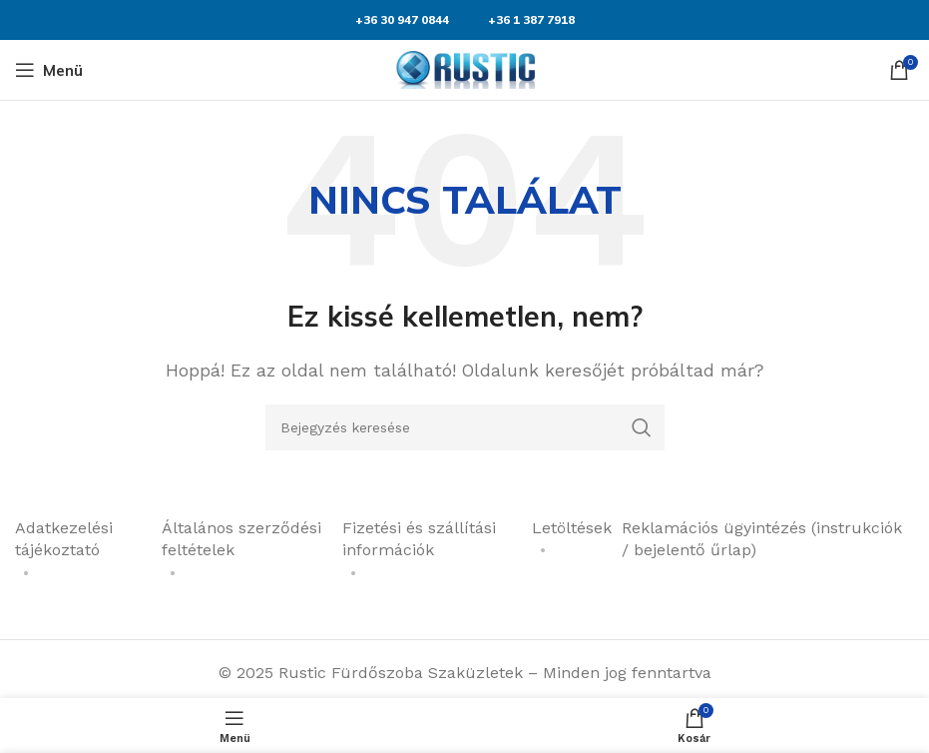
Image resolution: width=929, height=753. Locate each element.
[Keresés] (465, 427)
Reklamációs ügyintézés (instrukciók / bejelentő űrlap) (762, 538)
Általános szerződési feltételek (241, 538)
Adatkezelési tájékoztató (64, 538)
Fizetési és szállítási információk (419, 538)
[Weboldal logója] (465, 68)
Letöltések (572, 527)
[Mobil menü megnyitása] (49, 70)
